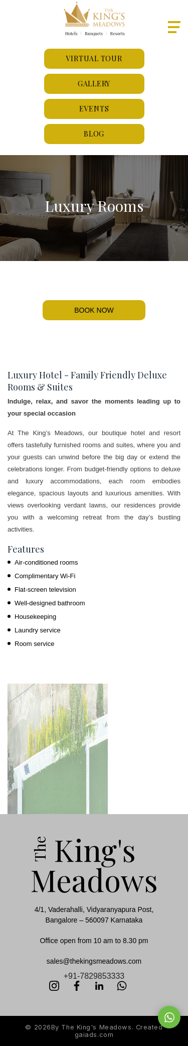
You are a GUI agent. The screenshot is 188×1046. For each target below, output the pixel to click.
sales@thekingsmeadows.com (94, 961)
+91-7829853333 (94, 976)
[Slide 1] (94, 279)
